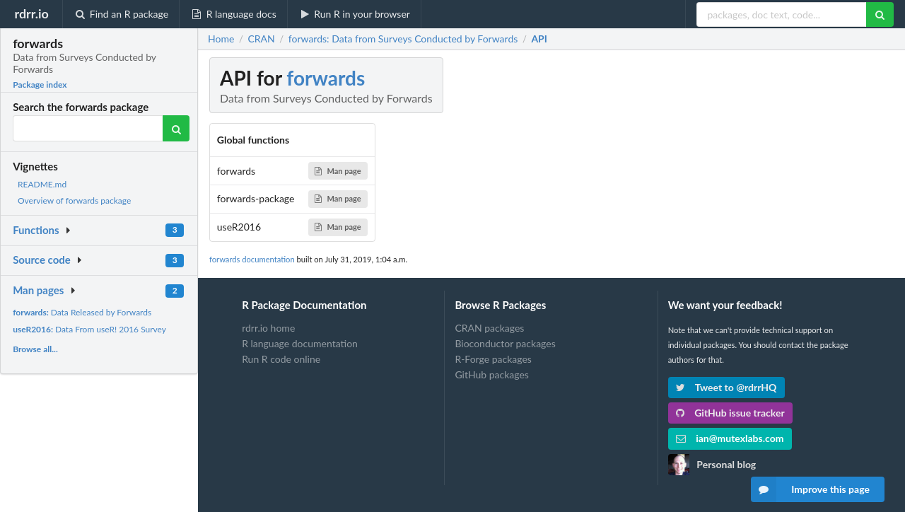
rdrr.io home (268, 328)
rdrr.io (31, 13)
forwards (325, 78)
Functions (36, 229)
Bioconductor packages (505, 343)
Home (221, 39)
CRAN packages (489, 328)
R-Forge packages (493, 359)
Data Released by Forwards (82, 312)
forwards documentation (252, 259)
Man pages (38, 290)
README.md (42, 184)
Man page (338, 170)
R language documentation (300, 343)
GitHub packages (492, 374)
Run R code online (281, 359)
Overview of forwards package (74, 200)
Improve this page (810, 489)
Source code (42, 259)
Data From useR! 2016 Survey (89, 329)
